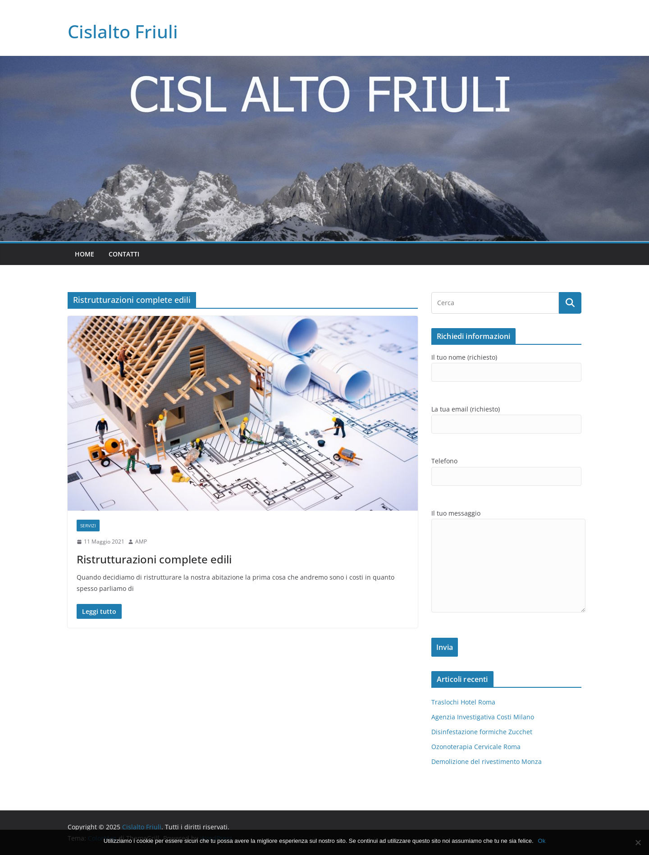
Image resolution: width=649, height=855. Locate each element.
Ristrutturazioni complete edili (154, 559)
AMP (141, 541)
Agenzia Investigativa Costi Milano (482, 717)
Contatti (124, 254)
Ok (542, 840)
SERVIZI (88, 525)
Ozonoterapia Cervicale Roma (476, 746)
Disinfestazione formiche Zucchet (481, 731)
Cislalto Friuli (123, 31)
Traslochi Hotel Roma (463, 702)
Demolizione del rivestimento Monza (486, 761)
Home (84, 254)
